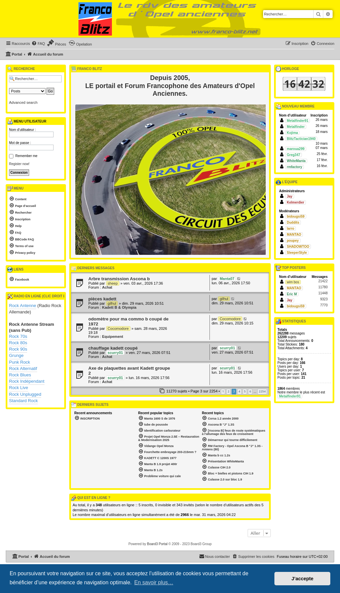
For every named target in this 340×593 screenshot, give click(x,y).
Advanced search (23, 102)
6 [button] (250, 391)
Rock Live (18, 387)
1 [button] (223, 391)
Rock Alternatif (23, 368)
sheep (113, 283)
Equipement (112, 337)
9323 (324, 299)
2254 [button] (262, 391)
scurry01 (115, 353)
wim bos (293, 282)
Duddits (293, 222)
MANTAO (294, 234)
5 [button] (245, 391)
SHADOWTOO (298, 246)
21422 (323, 281)
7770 (324, 305)
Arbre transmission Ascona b (119, 278)
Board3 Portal (157, 544)
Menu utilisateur (26, 121)
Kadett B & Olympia (119, 307)
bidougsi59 (296, 216)
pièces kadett (102, 298)
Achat (107, 287)
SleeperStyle (297, 252)
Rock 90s (18, 349)
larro (290, 228)
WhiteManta (296, 161)
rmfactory (294, 167)
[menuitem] (38, 44)
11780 (323, 287)
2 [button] (228, 391)
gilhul (112, 303)
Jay (289, 196)
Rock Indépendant (27, 381)
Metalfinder (296, 127)
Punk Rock (19, 362)
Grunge (16, 355)
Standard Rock (23, 400)
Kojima (292, 133)
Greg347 (293, 155)
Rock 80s (18, 342)
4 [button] (239, 391)
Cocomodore (118, 328)
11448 (323, 293)
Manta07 (227, 279)
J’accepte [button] (302, 578)
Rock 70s (18, 336)
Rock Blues (20, 374)
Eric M (292, 294)
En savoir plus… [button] (153, 582)
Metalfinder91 (297, 121)
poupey (293, 240)
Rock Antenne (22, 305)
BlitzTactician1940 (301, 139)
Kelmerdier (295, 202)
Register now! (19, 164)
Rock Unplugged (25, 394)
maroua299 (296, 149)
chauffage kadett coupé (113, 348)
